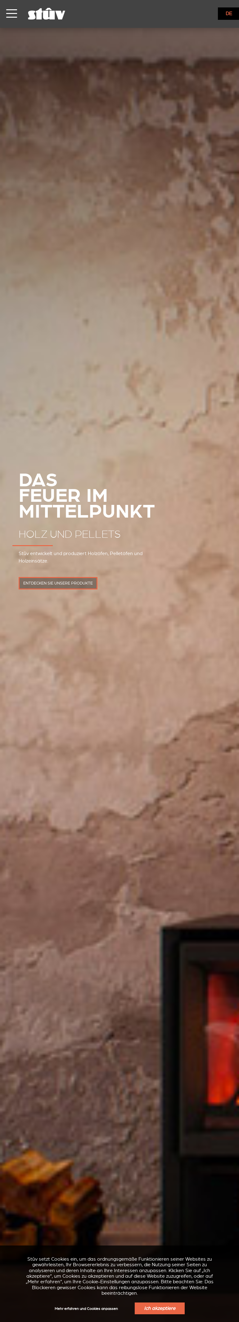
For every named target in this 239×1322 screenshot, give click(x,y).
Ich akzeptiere (159, 1308)
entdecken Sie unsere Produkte (58, 583)
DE (229, 13)
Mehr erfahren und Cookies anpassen (86, 1309)
